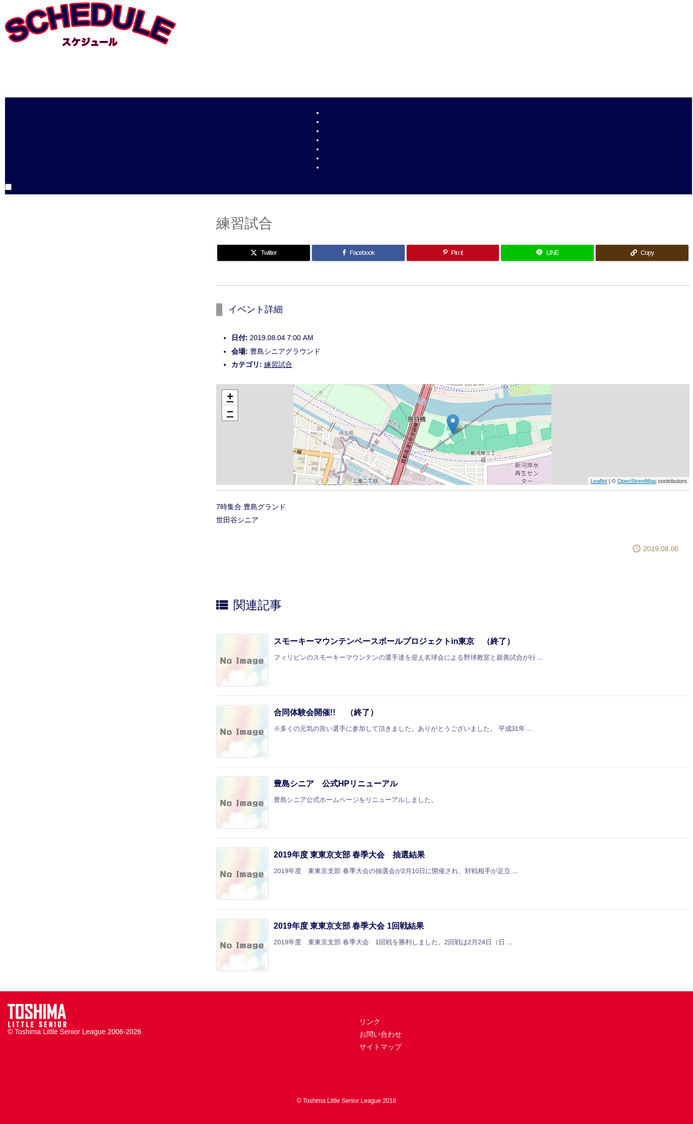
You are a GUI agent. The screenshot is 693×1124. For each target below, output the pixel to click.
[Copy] (642, 253)
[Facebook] (358, 253)
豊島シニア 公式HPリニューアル (336, 783)
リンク (370, 1022)
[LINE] (547, 253)
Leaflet (599, 481)
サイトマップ (380, 1047)
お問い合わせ (380, 1034)
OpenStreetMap (637, 481)
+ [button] (230, 397)
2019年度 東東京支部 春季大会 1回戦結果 (349, 926)
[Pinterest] (453, 253)
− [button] (230, 412)
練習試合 (278, 364)
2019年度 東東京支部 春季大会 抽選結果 (349, 854)
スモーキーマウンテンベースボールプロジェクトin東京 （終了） (394, 641)
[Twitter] (263, 253)
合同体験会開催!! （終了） (326, 712)
